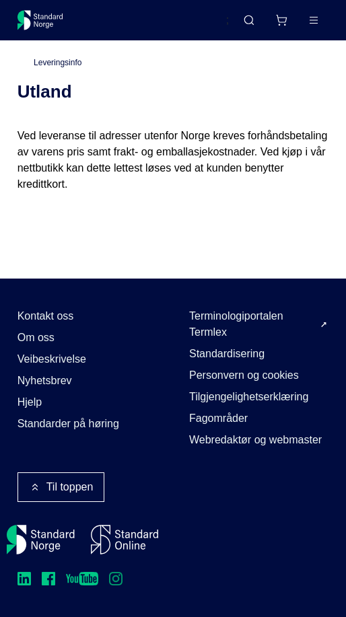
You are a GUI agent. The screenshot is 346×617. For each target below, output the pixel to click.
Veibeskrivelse (52, 359)
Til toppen (61, 487)
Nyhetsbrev (45, 380)
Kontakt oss (46, 316)
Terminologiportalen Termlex (236, 324)
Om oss (36, 337)
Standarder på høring (68, 423)
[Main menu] (313, 20)
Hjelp (30, 402)
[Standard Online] (124, 539)
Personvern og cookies (244, 375)
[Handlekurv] (281, 20)
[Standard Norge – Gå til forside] (40, 20)
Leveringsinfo (57, 62)
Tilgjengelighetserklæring (248, 396)
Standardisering (227, 353)
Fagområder (218, 418)
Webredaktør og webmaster (255, 439)
